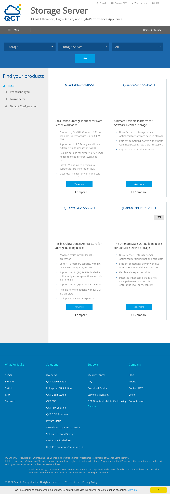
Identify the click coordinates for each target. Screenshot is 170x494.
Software (10, 401)
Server (8, 375)
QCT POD (51, 401)
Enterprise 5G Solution (59, 388)
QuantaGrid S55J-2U (79, 208)
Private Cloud (53, 420)
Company (135, 364)
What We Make (14, 364)
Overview (51, 375)
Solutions (52, 364)
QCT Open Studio (56, 394)
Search (101, 3)
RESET (9, 86)
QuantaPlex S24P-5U (79, 85)
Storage (157, 30)
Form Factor (17, 99)
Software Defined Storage (60, 434)
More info (132, 490)
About (132, 381)
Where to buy (139, 3)
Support (93, 364)
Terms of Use (72, 482)
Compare (79, 192)
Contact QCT (119, 3)
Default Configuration (23, 106)
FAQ (90, 381)
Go (85, 58)
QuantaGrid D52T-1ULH (139, 208)
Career (92, 406)
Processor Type (20, 92)
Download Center (97, 388)
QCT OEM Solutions (57, 414)
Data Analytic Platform (58, 440)
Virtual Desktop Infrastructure (63, 427)
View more (79, 183)
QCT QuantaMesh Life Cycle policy (107, 401)
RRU (7, 394)
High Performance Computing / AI (65, 447)
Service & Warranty (98, 394)
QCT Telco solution (56, 381)
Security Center (96, 375)
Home (146, 30)
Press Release (136, 401)
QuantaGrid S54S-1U (139, 85)
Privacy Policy (89, 482)
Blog (131, 375)
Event (132, 394)
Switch (8, 388)
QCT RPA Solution (56, 407)
